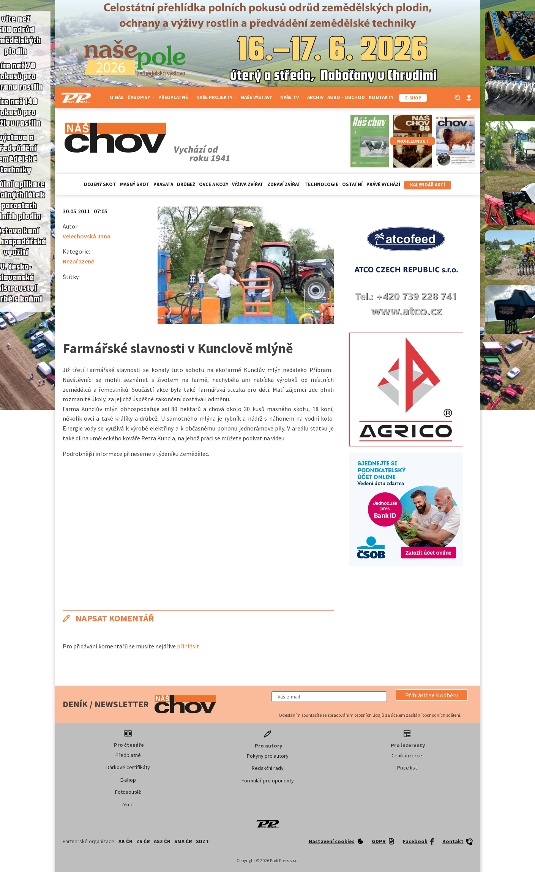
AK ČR (125, 841)
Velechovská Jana (86, 236)
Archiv (315, 97)
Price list (407, 767)
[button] (432, 695)
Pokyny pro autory (268, 755)
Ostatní (352, 184)
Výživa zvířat (248, 184)
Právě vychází (383, 184)
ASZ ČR (162, 841)
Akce (128, 804)
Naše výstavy (258, 97)
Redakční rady (268, 768)
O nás (117, 97)
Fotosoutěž (128, 791)
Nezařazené (78, 261)
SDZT (202, 841)
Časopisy (141, 97)
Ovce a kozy (213, 184)
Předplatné (175, 97)
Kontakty (381, 97)
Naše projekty (216, 97)
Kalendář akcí (427, 184)
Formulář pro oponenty (267, 780)
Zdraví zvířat (284, 184)
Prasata (163, 184)
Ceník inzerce (406, 755)
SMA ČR (183, 841)
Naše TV (291, 97)
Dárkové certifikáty (128, 767)
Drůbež (186, 184)
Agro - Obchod (346, 97)
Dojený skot (100, 184)
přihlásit (188, 646)
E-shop (128, 779)
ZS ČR (143, 841)
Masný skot (135, 184)
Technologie (321, 184)
